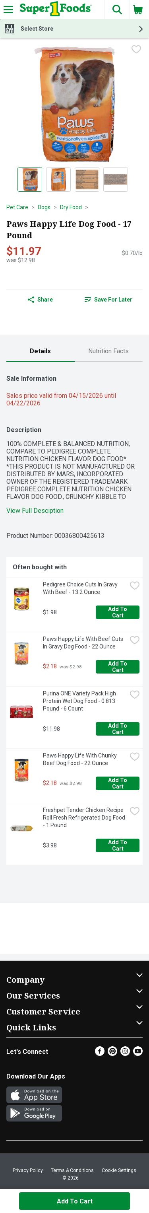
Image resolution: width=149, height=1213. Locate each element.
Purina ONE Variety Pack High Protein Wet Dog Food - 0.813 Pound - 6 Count (80, 701)
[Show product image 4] (115, 179)
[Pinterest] (112, 1053)
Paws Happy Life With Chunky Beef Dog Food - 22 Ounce (80, 759)
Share (40, 299)
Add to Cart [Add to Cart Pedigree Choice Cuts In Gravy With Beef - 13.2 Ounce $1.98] (118, 612)
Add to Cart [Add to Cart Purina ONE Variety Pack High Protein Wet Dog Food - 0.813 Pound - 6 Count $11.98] (118, 728)
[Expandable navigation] (8, 9)
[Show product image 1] (29, 179)
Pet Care (17, 207)
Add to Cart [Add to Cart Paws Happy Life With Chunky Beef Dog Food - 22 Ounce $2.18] (118, 783)
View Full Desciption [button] (35, 510)
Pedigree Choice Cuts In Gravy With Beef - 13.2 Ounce (81, 588)
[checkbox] (136, 50)
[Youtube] (138, 1053)
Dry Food (71, 207)
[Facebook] (99, 1053)
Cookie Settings (119, 1170)
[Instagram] (125, 1053)
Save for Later (108, 299)
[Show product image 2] (58, 179)
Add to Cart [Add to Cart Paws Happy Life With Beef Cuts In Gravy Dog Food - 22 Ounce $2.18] (118, 666)
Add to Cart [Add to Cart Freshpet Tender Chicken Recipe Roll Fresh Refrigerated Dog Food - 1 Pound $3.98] (118, 845)
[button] (117, 9)
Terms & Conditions (72, 1170)
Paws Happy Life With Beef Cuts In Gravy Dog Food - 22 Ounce (83, 643)
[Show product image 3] (87, 179)
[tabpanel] (74, 616)
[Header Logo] (54, 9)
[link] (109, 299)
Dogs (44, 207)
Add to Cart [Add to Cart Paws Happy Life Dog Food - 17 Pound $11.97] (75, 1201)
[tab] (40, 351)
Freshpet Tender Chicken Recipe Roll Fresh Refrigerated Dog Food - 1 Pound (84, 817)
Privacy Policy (28, 1170)
